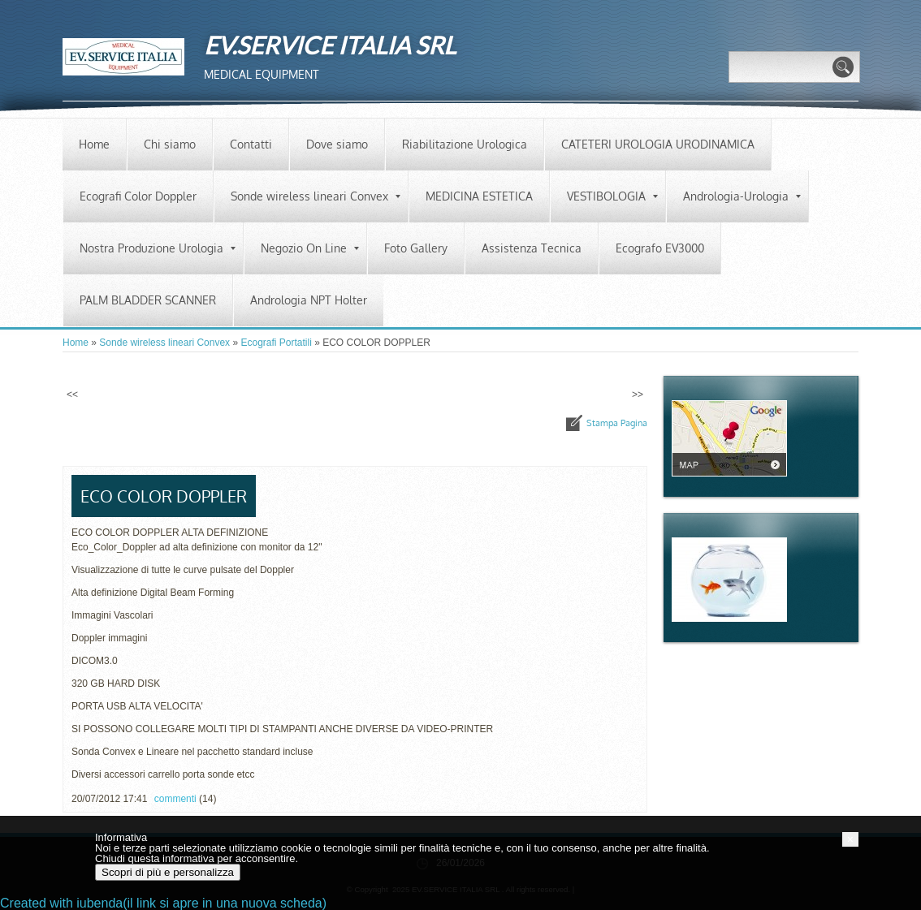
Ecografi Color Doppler (138, 196)
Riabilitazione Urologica (464, 144)
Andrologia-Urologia (742, 196)
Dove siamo (337, 144)
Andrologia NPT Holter (308, 300)
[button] (850, 839)
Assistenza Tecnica (532, 248)
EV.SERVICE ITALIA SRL (330, 44)
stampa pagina (616, 423)
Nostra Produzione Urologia (158, 248)
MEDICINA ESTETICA (479, 196)
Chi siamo (170, 144)
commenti (175, 798)
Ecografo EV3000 (660, 248)
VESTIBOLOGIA (612, 196)
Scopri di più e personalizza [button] (168, 872)
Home (94, 144)
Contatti (251, 144)
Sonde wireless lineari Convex (315, 196)
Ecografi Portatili (275, 342)
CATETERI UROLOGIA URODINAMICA (658, 144)
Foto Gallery (416, 248)
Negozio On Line (310, 248)
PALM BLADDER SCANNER (148, 300)
